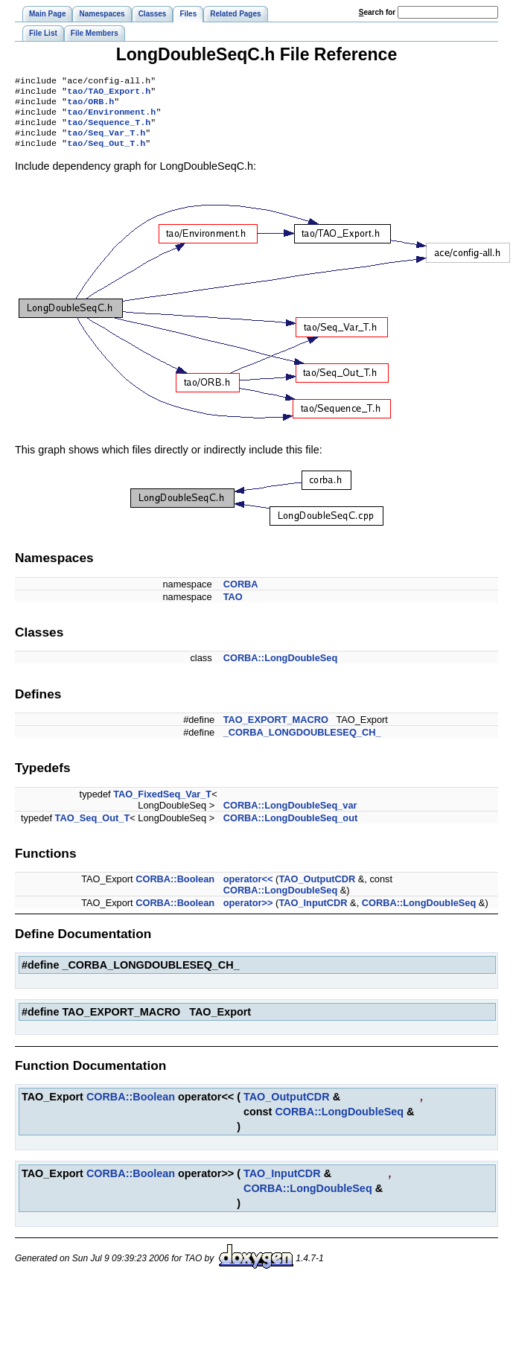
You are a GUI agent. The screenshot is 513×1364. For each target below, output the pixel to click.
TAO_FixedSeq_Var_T (162, 804)
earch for (377, 12)
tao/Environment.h (111, 118)
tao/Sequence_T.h (108, 130)
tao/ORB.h (90, 106)
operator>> (248, 913)
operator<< (248, 889)
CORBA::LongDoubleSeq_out (290, 828)
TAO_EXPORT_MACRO (275, 730)
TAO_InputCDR (312, 913)
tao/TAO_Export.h (108, 94)
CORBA (240, 594)
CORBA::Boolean (175, 889)
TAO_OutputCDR (316, 889)
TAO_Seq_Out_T (92, 828)
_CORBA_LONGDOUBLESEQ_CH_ (302, 742)
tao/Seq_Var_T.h (106, 141)
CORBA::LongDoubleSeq (280, 668)
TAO (233, 607)
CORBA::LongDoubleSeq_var (290, 815)
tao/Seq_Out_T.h (106, 153)
